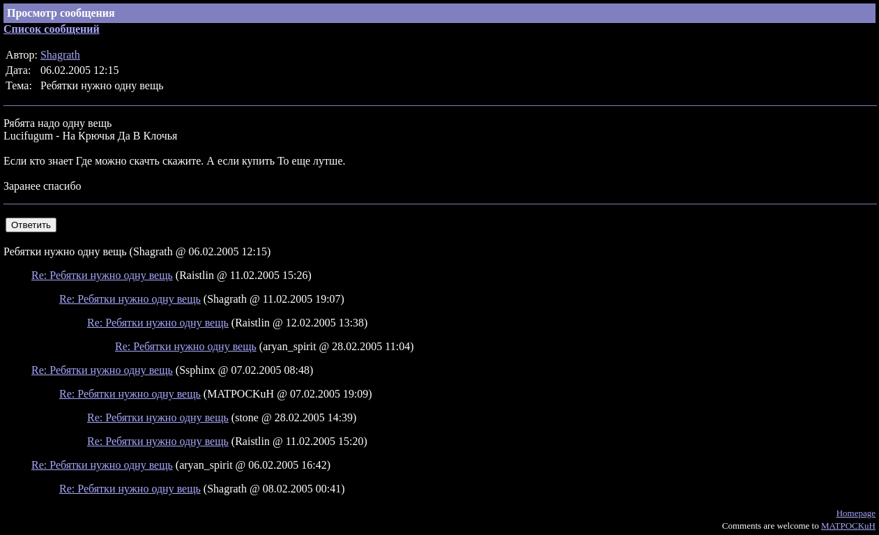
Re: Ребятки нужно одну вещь (102, 275)
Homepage (856, 513)
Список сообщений (51, 29)
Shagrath (60, 55)
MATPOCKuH (848, 525)
